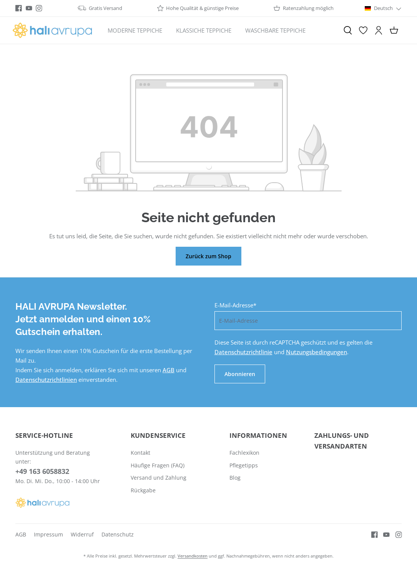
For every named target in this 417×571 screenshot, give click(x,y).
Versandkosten (193, 556)
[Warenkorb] (394, 30)
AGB (168, 370)
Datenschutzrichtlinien (46, 379)
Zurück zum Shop (208, 256)
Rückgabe (143, 490)
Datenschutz (117, 534)
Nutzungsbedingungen (316, 352)
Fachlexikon (244, 452)
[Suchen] (348, 30)
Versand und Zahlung (158, 477)
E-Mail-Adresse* (235, 305)
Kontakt (140, 452)
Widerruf (82, 534)
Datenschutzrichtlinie (243, 352)
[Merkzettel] (363, 30)
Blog (235, 477)
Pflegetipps (243, 465)
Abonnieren (239, 374)
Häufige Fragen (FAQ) (157, 465)
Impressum (48, 534)
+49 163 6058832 (42, 471)
